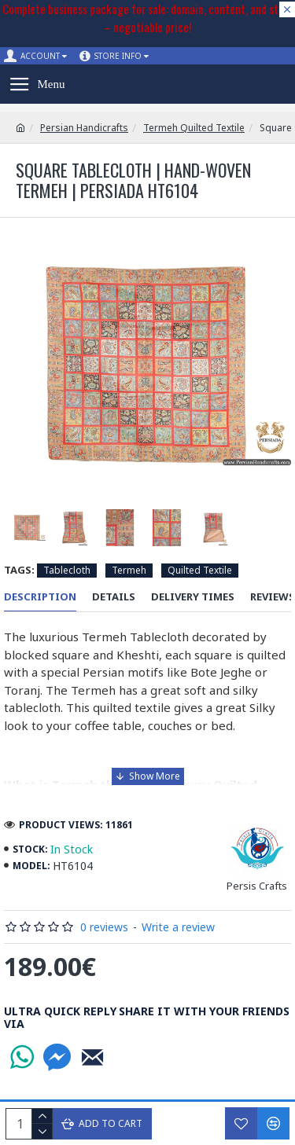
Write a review (178, 926)
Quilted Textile (200, 570)
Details (113, 597)
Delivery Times (192, 597)
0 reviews (104, 926)
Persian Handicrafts (84, 127)
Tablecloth (66, 570)
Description (40, 597)
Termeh (129, 570)
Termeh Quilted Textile (194, 127)
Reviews (272, 597)
